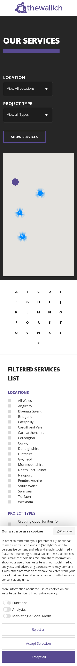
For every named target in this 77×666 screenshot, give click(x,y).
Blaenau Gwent (29, 411)
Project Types (21, 513)
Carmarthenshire (31, 432)
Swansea (25, 491)
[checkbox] (15, 602)
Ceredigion (26, 437)
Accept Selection (38, 643)
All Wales (25, 400)
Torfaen (24, 496)
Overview (64, 531)
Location (14, 77)
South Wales (27, 485)
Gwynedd (25, 459)
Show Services (24, 137)
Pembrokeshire (30, 480)
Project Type (17, 103)
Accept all (38, 657)
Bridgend (25, 416)
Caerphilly (25, 421)
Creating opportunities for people (38, 524)
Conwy (23, 443)
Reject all (38, 629)
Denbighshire (28, 448)
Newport (25, 475)
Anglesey (25, 405)
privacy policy (48, 593)
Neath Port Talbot (32, 469)
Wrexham (25, 501)
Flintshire (25, 453)
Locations (18, 392)
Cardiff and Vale (30, 427)
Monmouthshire (30, 464)
